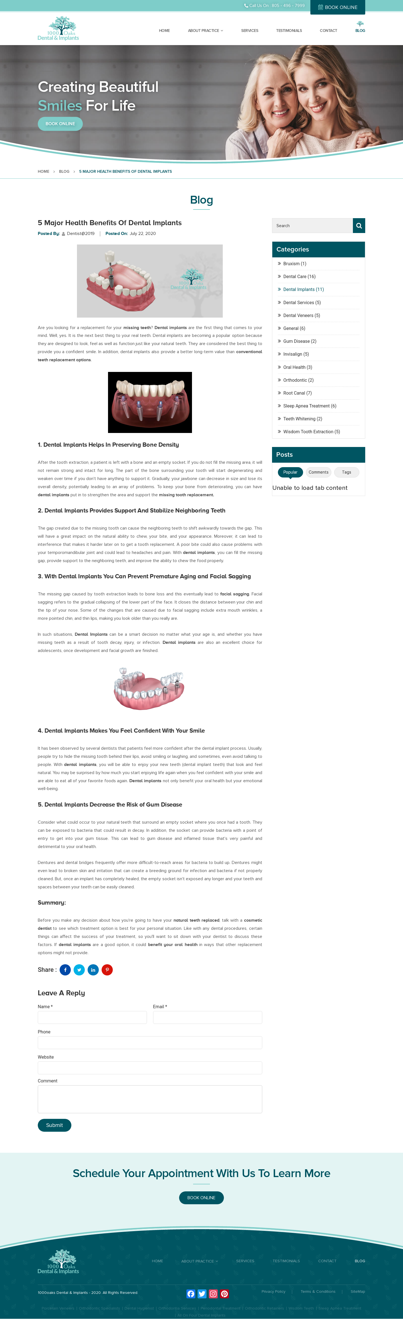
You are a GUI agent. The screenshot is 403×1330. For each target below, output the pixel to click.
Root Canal (294, 393)
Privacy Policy (273, 1291)
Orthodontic (295, 380)
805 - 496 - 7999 (288, 5)
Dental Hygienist (139, 1308)
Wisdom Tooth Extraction (308, 431)
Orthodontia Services (177, 1308)
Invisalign (292, 354)
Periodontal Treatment (220, 1308)
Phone (44, 1032)
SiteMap (358, 1291)
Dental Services (298, 302)
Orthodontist (68, 3)
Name (45, 1006)
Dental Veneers (125, 3)
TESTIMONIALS (289, 30)
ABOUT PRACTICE (203, 30)
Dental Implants (96, 3)
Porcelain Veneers (58, 1308)
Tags (346, 472)
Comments (319, 472)
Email (160, 1006)
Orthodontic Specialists (99, 1308)
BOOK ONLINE (341, 7)
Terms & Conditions (318, 1291)
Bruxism (291, 263)
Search (359, 225)
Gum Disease (296, 341)
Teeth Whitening (299, 418)
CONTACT (328, 30)
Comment (47, 1081)
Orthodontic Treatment (160, 3)
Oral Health (294, 367)
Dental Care (44, 3)
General (291, 328)
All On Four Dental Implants (201, 1315)
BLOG (360, 30)
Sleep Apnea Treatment (306, 406)
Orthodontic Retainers (264, 1308)
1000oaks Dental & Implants (63, 1292)
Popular (290, 472)
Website (46, 1057)
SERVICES (249, 30)
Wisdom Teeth (301, 1308)
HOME (164, 30)
